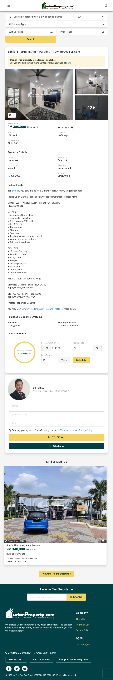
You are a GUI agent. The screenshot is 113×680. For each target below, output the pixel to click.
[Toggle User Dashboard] (106, 6)
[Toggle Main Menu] (8, 6)
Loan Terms (46, 355)
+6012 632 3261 (41, 659)
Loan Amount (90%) (50, 343)
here (68, 63)
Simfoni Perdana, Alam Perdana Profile (41, 309)
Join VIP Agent (83, 644)
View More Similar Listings (56, 573)
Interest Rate (78, 343)
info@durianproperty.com (73, 659)
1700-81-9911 (16, 659)
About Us (80, 619)
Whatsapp (56, 446)
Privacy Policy (85, 430)
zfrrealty (16, 190)
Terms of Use (67, 430)
